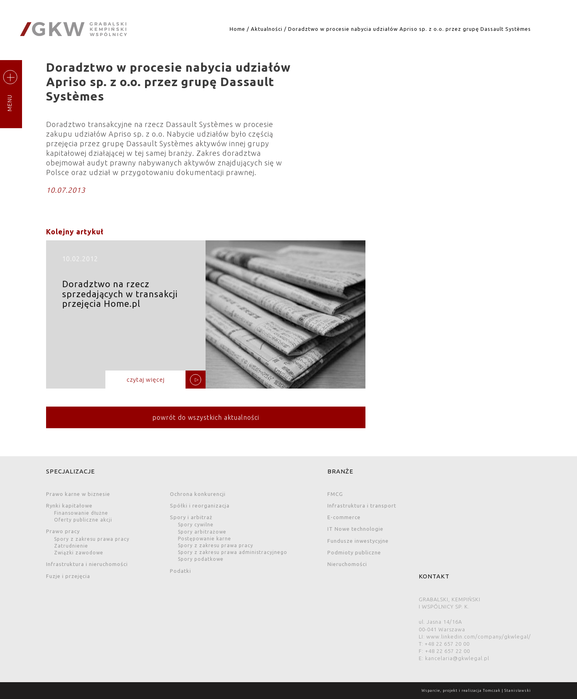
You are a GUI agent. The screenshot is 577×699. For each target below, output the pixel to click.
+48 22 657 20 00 (447, 644)
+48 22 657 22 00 (447, 651)
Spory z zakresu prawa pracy (91, 539)
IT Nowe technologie (355, 529)
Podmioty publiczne (354, 552)
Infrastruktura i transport (361, 505)
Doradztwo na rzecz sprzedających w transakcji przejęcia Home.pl (205, 317)
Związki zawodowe (78, 552)
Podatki (180, 571)
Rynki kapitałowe (69, 505)
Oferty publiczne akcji (83, 519)
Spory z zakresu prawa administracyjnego (232, 552)
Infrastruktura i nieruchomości (87, 564)
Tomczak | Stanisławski (507, 691)
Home (237, 29)
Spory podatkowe (201, 559)
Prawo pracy (63, 531)
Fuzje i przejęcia (68, 576)
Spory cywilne (196, 524)
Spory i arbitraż (191, 517)
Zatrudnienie (71, 545)
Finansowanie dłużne (81, 513)
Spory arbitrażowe (202, 531)
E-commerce (344, 517)
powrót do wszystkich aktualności (205, 417)
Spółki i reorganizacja (200, 505)
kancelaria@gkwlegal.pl (457, 658)
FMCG (335, 494)
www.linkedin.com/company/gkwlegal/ (478, 636)
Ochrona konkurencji (198, 494)
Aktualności (266, 29)
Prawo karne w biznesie (78, 494)
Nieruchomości (347, 564)
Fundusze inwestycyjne (358, 541)
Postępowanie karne (204, 538)
